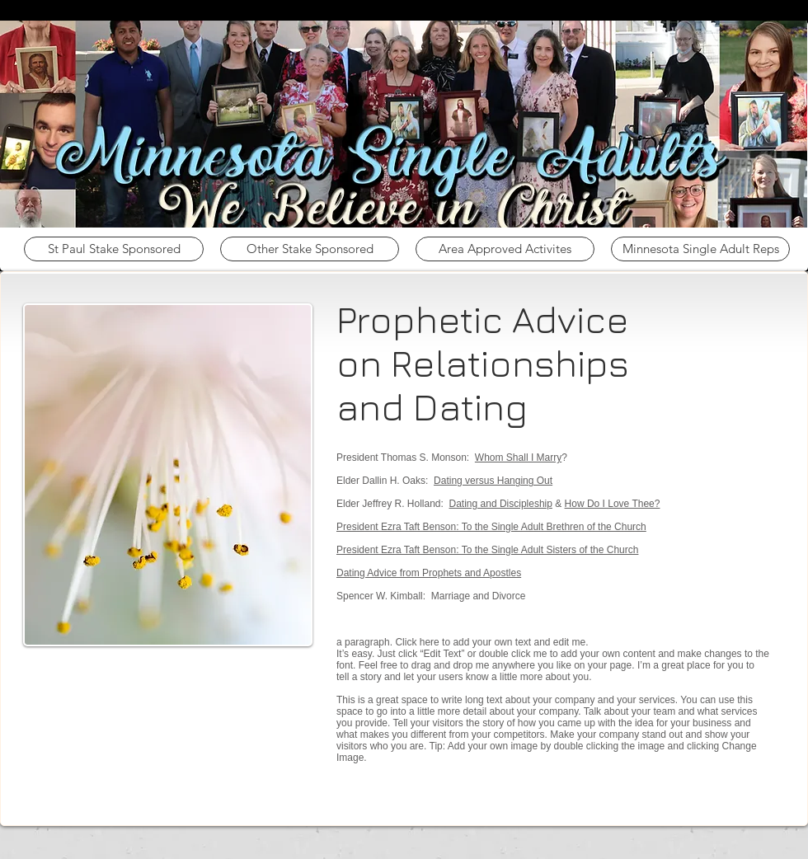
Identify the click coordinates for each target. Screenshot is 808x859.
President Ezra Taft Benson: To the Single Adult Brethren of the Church (491, 527)
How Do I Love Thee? (612, 503)
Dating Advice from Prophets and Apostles (428, 573)
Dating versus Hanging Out (493, 480)
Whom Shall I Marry (518, 457)
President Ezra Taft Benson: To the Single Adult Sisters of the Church (487, 550)
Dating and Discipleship (500, 503)
